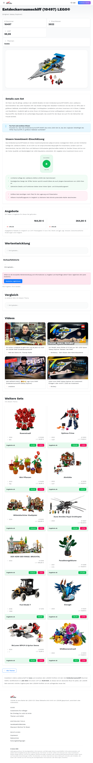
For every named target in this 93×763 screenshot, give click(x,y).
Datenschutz (14, 738)
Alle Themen (9, 670)
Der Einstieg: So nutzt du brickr (21, 713)
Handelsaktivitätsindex (18, 724)
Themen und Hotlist (17, 716)
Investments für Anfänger (18, 710)
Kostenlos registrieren (13, 281)
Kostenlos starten (84, 2)
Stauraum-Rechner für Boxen (20, 727)
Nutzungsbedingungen (17, 741)
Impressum (14, 735)
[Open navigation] (3, 2)
